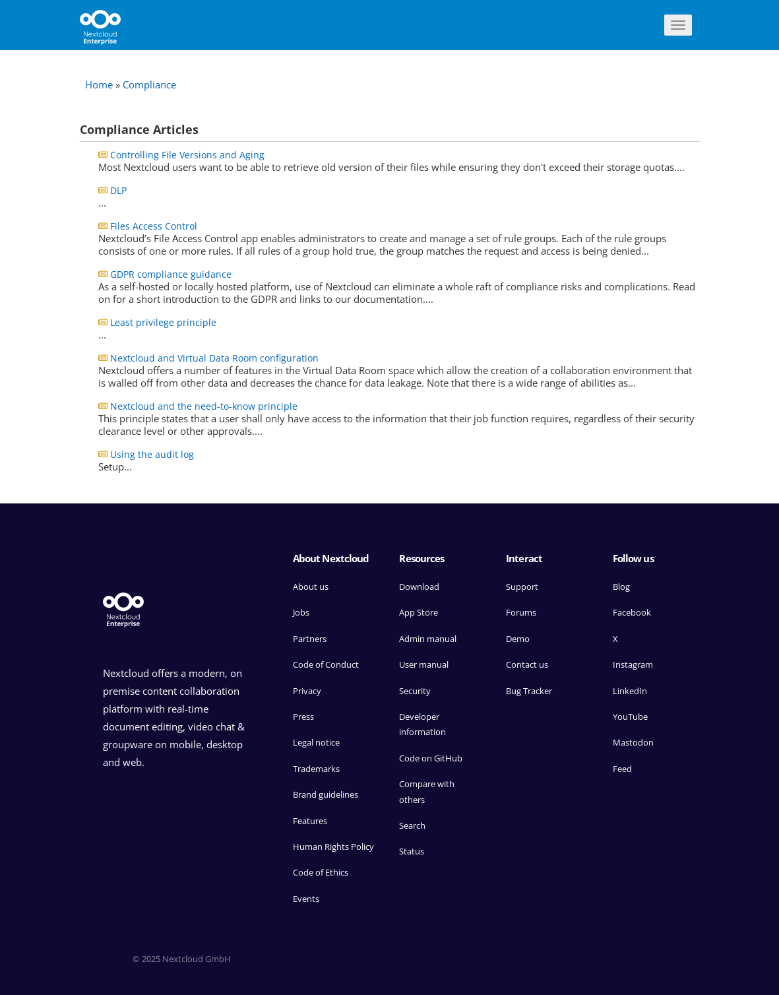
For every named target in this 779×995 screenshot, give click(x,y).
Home (99, 84)
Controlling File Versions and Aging (187, 154)
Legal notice (316, 742)
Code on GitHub (430, 758)
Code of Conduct (326, 664)
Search (412, 825)
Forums (521, 612)
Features (310, 821)
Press (303, 716)
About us (310, 587)
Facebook (632, 612)
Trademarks (316, 769)
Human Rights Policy (333, 846)
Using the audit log (152, 454)
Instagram (633, 664)
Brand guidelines (325, 794)
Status (411, 851)
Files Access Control (153, 226)
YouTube (630, 716)
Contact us (527, 664)
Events (306, 899)
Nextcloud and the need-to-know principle (203, 406)
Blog (621, 587)
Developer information (422, 724)
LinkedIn (630, 691)
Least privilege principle (163, 322)
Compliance (149, 84)
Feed (622, 769)
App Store (418, 612)
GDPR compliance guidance (171, 274)
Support (522, 587)
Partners (310, 639)
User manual (424, 664)
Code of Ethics (320, 872)
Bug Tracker (529, 691)
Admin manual (427, 639)
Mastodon (633, 742)
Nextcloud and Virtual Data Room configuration (214, 358)
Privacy (307, 691)
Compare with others (426, 791)
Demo (518, 639)
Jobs (301, 612)
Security (415, 691)
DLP (118, 190)
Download (419, 587)
